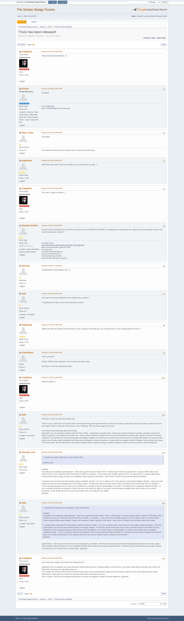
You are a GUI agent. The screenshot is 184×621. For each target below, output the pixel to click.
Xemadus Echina (29, 225)
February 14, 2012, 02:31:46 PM (52, 51)
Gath (23, 294)
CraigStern (26, 52)
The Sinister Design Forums (36, 9)
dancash (25, 266)
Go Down (21, 45)
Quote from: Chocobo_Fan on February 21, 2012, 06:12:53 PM (67, 508)
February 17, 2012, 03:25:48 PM (52, 377)
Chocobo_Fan (28, 452)
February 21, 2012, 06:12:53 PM (52, 452)
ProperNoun (27, 352)
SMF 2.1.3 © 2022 (21, 618)
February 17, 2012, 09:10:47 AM (52, 352)
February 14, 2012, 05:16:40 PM (52, 188)
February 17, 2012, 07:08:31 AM (52, 325)
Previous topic (149, 38)
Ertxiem (25, 89)
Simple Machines (32, 618)
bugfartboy (26, 160)
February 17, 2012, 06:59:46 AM (52, 293)
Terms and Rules (156, 618)
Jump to (133, 604)
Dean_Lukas (27, 133)
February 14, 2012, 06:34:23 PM (52, 225)
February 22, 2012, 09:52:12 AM (52, 558)
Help (148, 618)
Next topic (161, 38)
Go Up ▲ (166, 618)
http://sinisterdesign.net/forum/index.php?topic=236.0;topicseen (63, 245)
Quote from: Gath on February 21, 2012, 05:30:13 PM (63, 457)
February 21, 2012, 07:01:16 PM (52, 502)
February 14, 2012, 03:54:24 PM (52, 160)
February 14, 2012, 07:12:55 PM (52, 265)
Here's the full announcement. (53, 56)
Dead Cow (50, 106)
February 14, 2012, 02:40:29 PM (52, 132)
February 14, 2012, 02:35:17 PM (52, 88)
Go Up (20, 594)
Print (164, 45)
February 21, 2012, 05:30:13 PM (52, 414)
